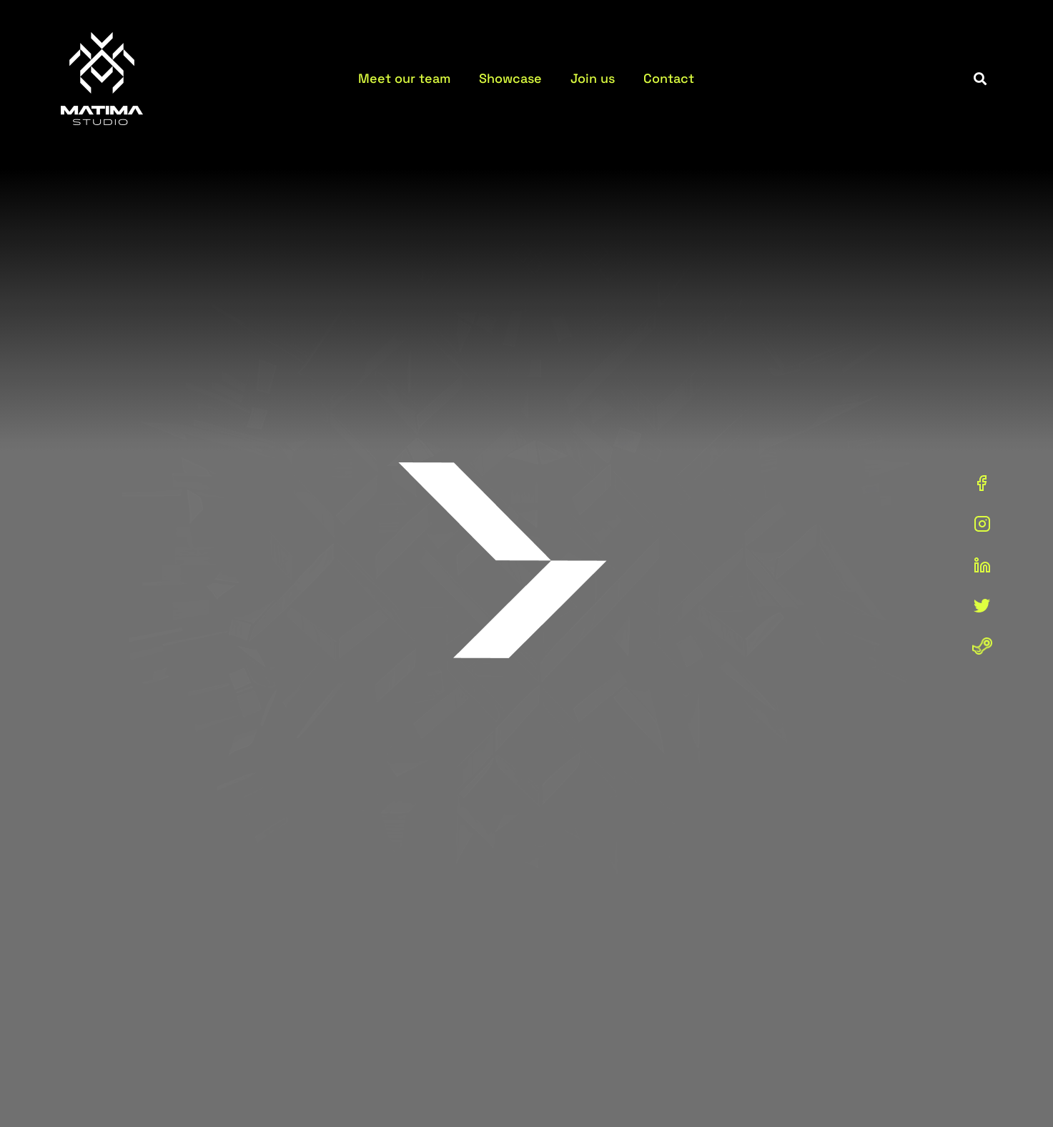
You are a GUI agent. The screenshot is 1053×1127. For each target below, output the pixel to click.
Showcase (510, 78)
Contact (668, 78)
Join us (592, 78)
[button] (980, 79)
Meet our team (404, 78)
